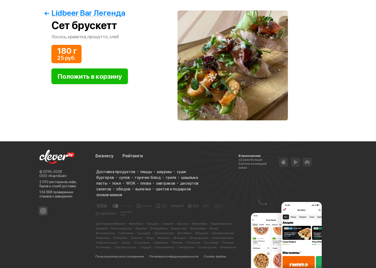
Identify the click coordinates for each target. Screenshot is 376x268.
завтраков (165, 183)
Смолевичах (164, 247)
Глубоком (126, 233)
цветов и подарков (173, 189)
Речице (228, 242)
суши (181, 171)
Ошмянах (160, 242)
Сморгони (186, 247)
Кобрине (120, 238)
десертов (189, 183)
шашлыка (189, 177)
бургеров (105, 177)
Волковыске (105, 233)
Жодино (201, 233)
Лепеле (136, 238)
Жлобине (184, 233)
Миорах (164, 238)
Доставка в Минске (110, 224)
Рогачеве (103, 247)
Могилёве (199, 224)
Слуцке (145, 247)
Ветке (214, 228)
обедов (123, 189)
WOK (130, 183)
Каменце (103, 238)
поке (116, 183)
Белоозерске (121, 228)
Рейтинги (132, 155)
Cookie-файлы (215, 256)
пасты (101, 183)
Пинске (177, 242)
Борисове (179, 228)
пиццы (146, 171)
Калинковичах (223, 233)
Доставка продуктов (115, 171)
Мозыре (180, 238)
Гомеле (168, 224)
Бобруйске (159, 228)
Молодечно (199, 238)
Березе (141, 228)
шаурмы (164, 171)
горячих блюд (148, 177)
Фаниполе (228, 247)
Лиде (150, 238)
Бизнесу (104, 155)
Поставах (211, 242)
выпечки (143, 189)
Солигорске (207, 247)
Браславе (198, 228)
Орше (125, 242)
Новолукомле (222, 238)
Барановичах (221, 224)
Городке (144, 233)
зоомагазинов (109, 194)
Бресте (183, 224)
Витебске (136, 224)
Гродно (153, 224)
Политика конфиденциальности (173, 256)
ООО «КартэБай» (53, 176)
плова (145, 183)
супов (124, 177)
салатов (103, 189)
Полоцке (193, 242)
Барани (102, 228)
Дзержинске (164, 233)
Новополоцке (107, 242)
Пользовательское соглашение (119, 256)
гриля (171, 177)
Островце (142, 242)
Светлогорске (125, 247)
